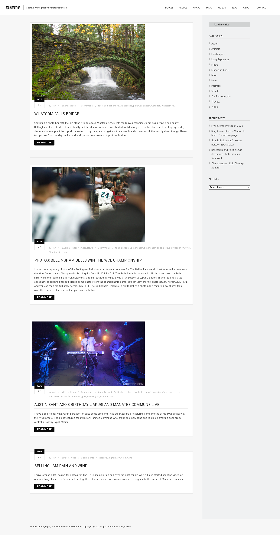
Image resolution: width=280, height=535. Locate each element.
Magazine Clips (78, 247)
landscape (126, 105)
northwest (54, 396)
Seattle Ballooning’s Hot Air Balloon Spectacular (226, 142)
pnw (135, 105)
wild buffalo (106, 396)
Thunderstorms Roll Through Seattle (227, 165)
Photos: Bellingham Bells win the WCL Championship (88, 260)
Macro (66, 457)
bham (130, 392)
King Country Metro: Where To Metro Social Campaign (228, 133)
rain (124, 457)
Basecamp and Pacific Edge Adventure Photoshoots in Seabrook (226, 154)
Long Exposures (220, 59)
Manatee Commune (163, 392)
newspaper (175, 247)
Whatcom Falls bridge (56, 114)
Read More (44, 142)
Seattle (215, 91)
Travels (215, 101)
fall (118, 105)
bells (165, 247)
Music (66, 392)
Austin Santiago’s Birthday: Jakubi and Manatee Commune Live (96, 404)
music (177, 392)
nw (61, 396)
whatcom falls (169, 105)
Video (73, 457)
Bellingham (110, 105)
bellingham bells (153, 247)
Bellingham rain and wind (60, 466)
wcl (188, 247)
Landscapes (69, 105)
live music (146, 392)
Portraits (216, 85)
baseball (125, 247)
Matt (54, 105)
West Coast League (58, 252)
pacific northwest (72, 396)
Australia (108, 392)
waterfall (156, 105)
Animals (215, 49)
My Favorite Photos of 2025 (227, 125)
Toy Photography (221, 96)
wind (129, 457)
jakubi (137, 392)
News (90, 247)
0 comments (86, 105)
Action (66, 247)
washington (144, 105)
